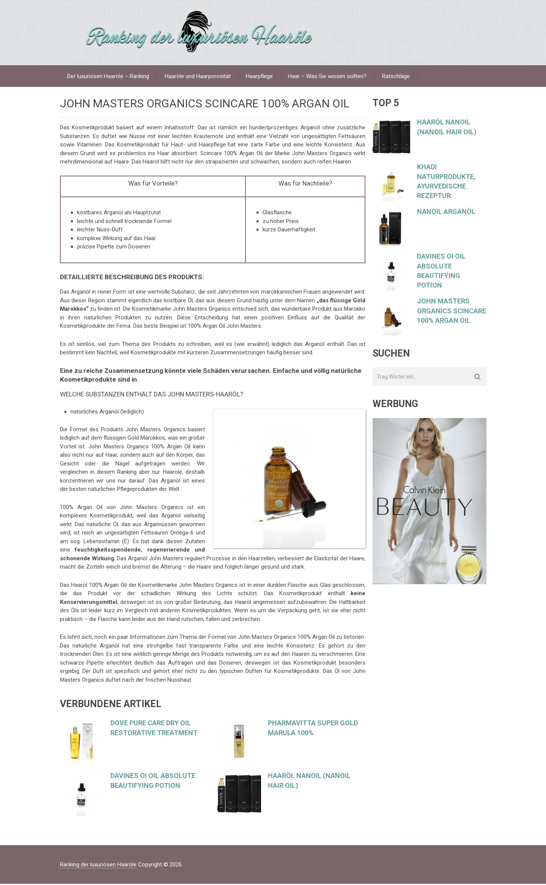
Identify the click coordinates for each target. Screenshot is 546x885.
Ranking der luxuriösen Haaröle (98, 865)
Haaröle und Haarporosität (198, 76)
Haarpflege (260, 76)
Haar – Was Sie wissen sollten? (328, 76)
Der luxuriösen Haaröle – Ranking (108, 76)
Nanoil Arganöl (446, 213)
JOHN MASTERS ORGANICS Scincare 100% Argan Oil (451, 311)
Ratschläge (397, 76)
